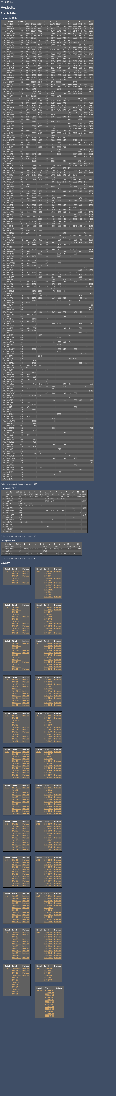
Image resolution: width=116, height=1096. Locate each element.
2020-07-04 (16, 691)
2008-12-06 (16, 896)
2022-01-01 (16, 669)
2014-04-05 (16, 806)
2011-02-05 (48, 847)
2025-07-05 (48, 583)
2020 (7, 679)
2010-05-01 (16, 876)
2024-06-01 (16, 621)
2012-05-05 (16, 840)
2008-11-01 (16, 898)
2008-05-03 (16, 912)
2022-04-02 (16, 662)
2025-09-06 (48, 578)
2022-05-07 (16, 660)
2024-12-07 (16, 607)
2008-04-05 (16, 915)
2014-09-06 (16, 795)
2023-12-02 (48, 607)
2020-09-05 (16, 686)
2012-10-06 (16, 828)
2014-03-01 (16, 809)
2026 (7, 571)
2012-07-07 (16, 835)
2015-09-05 (48, 759)
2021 (38, 643)
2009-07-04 (48, 872)
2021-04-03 (48, 662)
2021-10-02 (48, 648)
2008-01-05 (16, 922)
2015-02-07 (48, 775)
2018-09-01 (16, 723)
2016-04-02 (16, 770)
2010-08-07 (16, 869)
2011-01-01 (48, 849)
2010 (7, 860)
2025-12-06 (48, 571)
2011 (38, 824)
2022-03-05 (16, 664)
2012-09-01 (16, 831)
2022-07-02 (16, 655)
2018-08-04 (16, 725)
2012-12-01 (16, 824)
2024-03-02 (16, 628)
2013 (38, 788)
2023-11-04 (48, 610)
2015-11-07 (48, 754)
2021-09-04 (48, 650)
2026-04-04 (16, 576)
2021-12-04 (48, 643)
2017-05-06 (48, 732)
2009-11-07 (48, 862)
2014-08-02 (16, 797)
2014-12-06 (16, 788)
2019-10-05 (48, 684)
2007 (38, 896)
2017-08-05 (48, 725)
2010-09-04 (16, 867)
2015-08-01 (48, 761)
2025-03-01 (48, 592)
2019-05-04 (48, 696)
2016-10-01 (16, 756)
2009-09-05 (48, 867)
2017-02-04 (48, 739)
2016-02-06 (16, 775)
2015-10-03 (48, 756)
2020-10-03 (16, 684)
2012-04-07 (16, 842)
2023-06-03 (48, 621)
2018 (7, 716)
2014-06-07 (16, 802)
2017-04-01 (48, 734)
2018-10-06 (16, 720)
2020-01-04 (16, 705)
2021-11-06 (48, 646)
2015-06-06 (48, 766)
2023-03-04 (48, 628)
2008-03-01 (16, 917)
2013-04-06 (48, 806)
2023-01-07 (48, 633)
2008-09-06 (16, 903)
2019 (38, 679)
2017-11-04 (48, 718)
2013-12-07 (48, 788)
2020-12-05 (16, 679)
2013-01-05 (48, 813)
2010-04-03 (16, 879)
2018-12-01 (16, 716)
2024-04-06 (16, 626)
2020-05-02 (16, 696)
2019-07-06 (48, 691)
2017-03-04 (48, 736)
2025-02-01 (48, 594)
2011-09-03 (48, 831)
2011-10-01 (48, 828)
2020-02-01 (16, 703)
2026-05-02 (16, 573)
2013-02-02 (48, 811)
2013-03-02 (48, 809)
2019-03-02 (48, 700)
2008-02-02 (16, 919)
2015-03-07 (48, 773)
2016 (7, 752)
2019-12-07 (48, 679)
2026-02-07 (16, 580)
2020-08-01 (16, 689)
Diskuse (26, 571)
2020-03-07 (16, 700)
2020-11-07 (16, 682)
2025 (38, 571)
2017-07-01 (48, 727)
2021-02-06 (48, 667)
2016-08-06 (16, 761)
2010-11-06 (16, 862)
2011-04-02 (48, 842)
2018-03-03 (16, 736)
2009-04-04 (48, 879)
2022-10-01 (16, 648)
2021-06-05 (48, 657)
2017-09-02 (48, 723)
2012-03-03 (16, 845)
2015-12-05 (48, 752)
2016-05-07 (16, 768)
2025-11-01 (48, 573)
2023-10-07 (48, 612)
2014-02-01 (16, 811)
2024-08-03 (16, 617)
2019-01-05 (48, 705)
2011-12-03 (48, 824)
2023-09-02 (48, 614)
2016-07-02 (16, 763)
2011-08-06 (48, 833)
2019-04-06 (48, 698)
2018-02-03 (16, 739)
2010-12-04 (16, 860)
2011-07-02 (48, 835)
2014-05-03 (16, 804)
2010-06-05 (16, 874)
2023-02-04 (48, 630)
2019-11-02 (48, 682)
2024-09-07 (16, 614)
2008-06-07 (16, 910)
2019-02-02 (48, 703)
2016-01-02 (16, 777)
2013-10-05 (48, 792)
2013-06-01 (48, 802)
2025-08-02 (48, 580)
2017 (38, 716)
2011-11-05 (48, 826)
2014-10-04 (16, 792)
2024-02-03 (16, 630)
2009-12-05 (48, 860)
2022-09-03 (16, 650)
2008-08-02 (16, 905)
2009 (38, 860)
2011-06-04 (48, 838)
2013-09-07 (48, 795)
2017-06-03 (48, 729)
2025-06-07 (48, 585)
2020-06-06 (16, 693)
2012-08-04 (16, 833)
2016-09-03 (16, 759)
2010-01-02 (16, 885)
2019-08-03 (48, 689)
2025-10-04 (48, 576)
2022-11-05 (16, 646)
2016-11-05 (16, 754)
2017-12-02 (48, 716)
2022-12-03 (16, 643)
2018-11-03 (16, 718)
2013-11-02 (48, 790)
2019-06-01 (48, 693)
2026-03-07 (16, 578)
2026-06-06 (16, 571)
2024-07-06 (16, 619)
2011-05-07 (48, 840)
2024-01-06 (16, 633)
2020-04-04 (16, 698)
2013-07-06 (48, 799)
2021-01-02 (48, 669)
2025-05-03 (48, 587)
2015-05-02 (48, 768)
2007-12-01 (48, 896)
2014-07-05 (16, 799)
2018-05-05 (16, 732)
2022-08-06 (16, 653)
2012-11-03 (16, 826)
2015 (38, 752)
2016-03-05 (16, 773)
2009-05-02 (48, 876)
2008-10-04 (16, 901)
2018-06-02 (16, 729)
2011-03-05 (48, 845)
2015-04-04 (48, 770)
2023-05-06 (48, 624)
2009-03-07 (48, 881)
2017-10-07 (48, 720)
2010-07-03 (16, 872)
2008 (7, 896)
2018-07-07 (16, 727)
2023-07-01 (48, 619)
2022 (7, 643)
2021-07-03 (48, 655)
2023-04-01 (48, 626)
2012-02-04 (16, 847)
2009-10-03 (48, 865)
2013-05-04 (48, 804)
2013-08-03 (48, 797)
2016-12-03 (16, 752)
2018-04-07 (16, 734)
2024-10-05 (16, 612)
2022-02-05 (16, 667)
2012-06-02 (16, 838)
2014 (7, 788)
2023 (38, 607)
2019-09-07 (48, 686)
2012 (7, 824)
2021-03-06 (48, 664)
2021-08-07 (48, 653)
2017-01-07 (48, 741)
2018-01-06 (16, 741)
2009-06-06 (48, 874)
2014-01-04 (16, 813)
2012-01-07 (16, 849)
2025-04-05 (48, 590)
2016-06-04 (16, 766)
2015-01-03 (48, 777)
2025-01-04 (48, 597)
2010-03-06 (16, 881)
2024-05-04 (16, 624)
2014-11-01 (16, 790)
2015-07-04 (48, 763)
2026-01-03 (16, 583)
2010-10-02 (16, 865)
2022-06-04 (16, 657)
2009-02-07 (48, 883)
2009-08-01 (48, 869)
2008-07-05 (16, 908)
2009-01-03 (48, 885)
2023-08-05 (48, 617)
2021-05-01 (48, 660)
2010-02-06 (16, 883)
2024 (7, 607)
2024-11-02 (16, 610)
